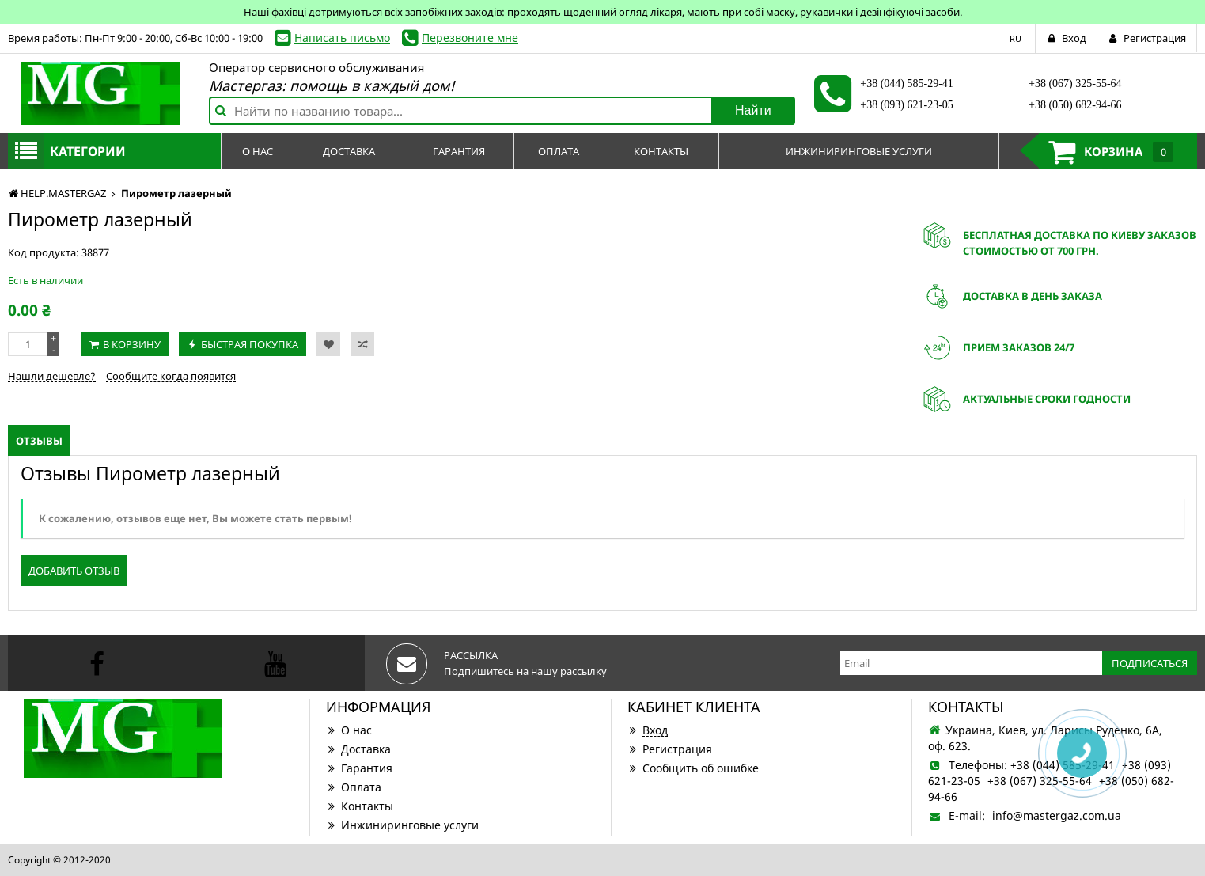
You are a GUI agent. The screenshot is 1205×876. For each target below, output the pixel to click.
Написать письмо (342, 37)
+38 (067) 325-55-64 (1075, 83)
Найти (753, 110)
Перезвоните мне (470, 37)
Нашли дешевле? (52, 376)
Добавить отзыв (73, 570)
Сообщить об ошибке (693, 768)
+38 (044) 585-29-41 (906, 83)
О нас (349, 730)
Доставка (358, 749)
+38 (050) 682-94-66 (1075, 105)
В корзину (132, 344)
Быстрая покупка (249, 344)
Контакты (359, 805)
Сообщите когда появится (171, 376)
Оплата (353, 786)
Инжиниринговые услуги (402, 824)
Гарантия (359, 768)
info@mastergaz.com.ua (1056, 815)
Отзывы (39, 441)
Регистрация (669, 749)
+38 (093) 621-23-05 (906, 105)
